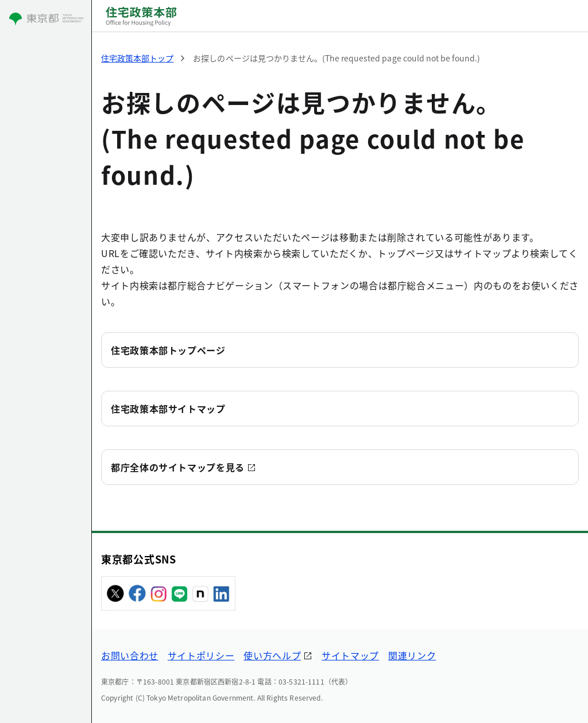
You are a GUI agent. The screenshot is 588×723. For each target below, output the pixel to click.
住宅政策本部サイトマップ (168, 408)
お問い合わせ (129, 655)
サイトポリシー (201, 655)
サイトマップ (350, 655)
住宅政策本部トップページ (168, 350)
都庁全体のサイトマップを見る (178, 467)
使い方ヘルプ (272, 655)
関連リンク (412, 655)
